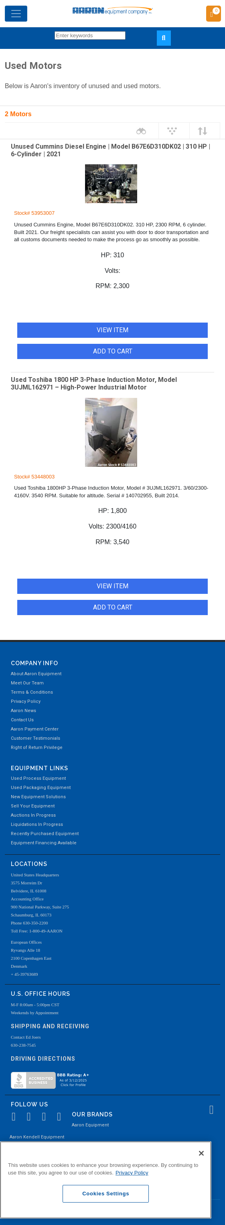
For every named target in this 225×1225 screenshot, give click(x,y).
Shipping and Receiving (50, 1026)
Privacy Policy (26, 701)
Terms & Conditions (32, 692)
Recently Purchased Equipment (45, 833)
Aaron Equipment (90, 1125)
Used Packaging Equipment (41, 787)
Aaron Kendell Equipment (37, 1137)
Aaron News (23, 710)
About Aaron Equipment (36, 673)
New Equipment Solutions (38, 796)
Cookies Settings (105, 1194)
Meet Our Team (27, 683)
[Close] (201, 1153)
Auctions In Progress (33, 815)
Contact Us (22, 719)
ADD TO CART (112, 351)
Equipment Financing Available (44, 843)
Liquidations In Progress (37, 824)
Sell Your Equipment (33, 806)
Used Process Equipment (38, 778)
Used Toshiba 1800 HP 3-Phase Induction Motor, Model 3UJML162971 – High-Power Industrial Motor (94, 383)
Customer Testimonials (35, 738)
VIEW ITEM (112, 330)
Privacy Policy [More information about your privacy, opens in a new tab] (132, 1173)
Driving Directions (43, 1058)
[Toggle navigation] (16, 14)
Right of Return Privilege (37, 747)
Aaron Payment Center (35, 729)
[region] (105, 1180)
